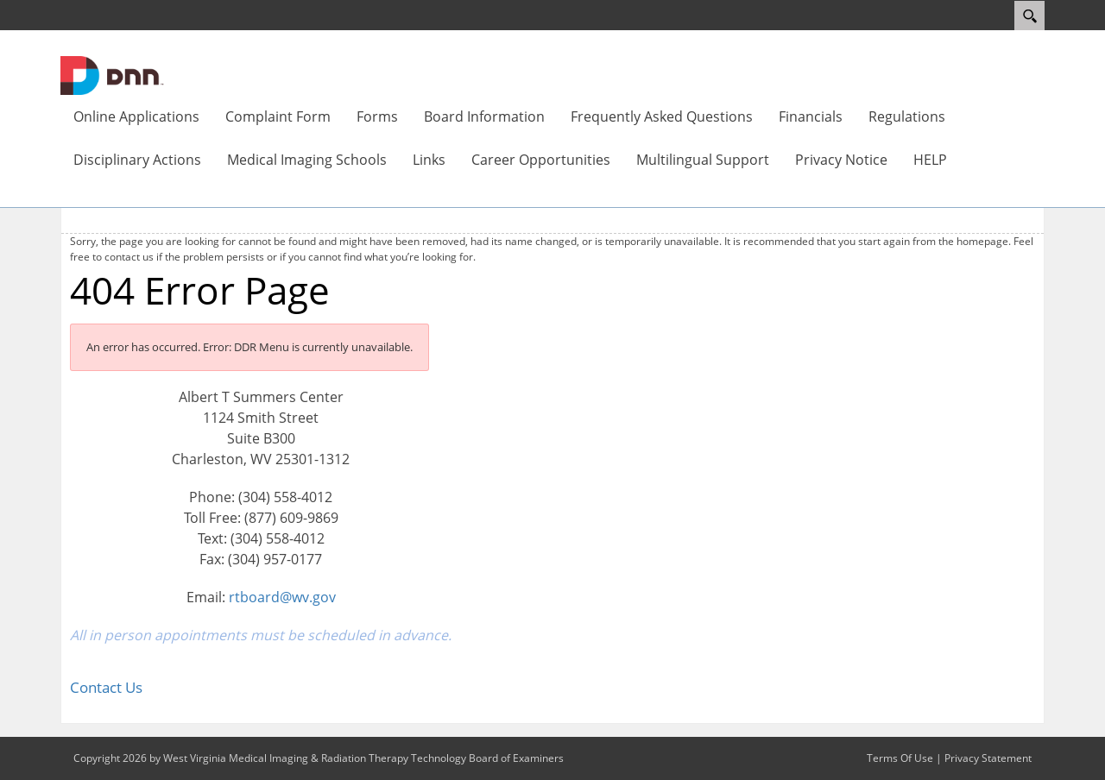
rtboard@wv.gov (282, 597)
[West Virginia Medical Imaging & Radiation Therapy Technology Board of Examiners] (112, 74)
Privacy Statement (988, 758)
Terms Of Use (900, 758)
